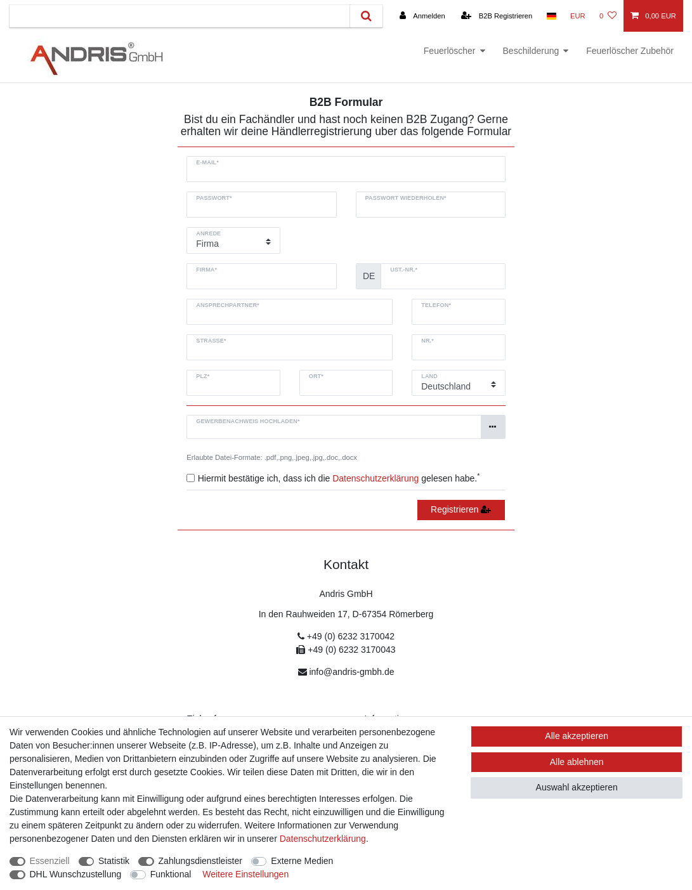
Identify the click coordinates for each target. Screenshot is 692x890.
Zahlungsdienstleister (200, 861)
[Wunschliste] (607, 16)
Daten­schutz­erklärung (323, 839)
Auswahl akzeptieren (577, 787)
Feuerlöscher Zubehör (630, 51)
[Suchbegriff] (180, 16)
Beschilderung (531, 51)
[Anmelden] (422, 16)
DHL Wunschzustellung (76, 874)
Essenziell (50, 861)
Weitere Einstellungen (245, 874)
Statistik (113, 861)
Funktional (171, 874)
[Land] (551, 16)
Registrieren (461, 509)
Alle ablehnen (577, 762)
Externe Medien (302, 861)
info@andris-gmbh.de (351, 672)
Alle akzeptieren (576, 736)
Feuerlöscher (450, 51)
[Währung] (577, 16)
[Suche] (366, 16)
